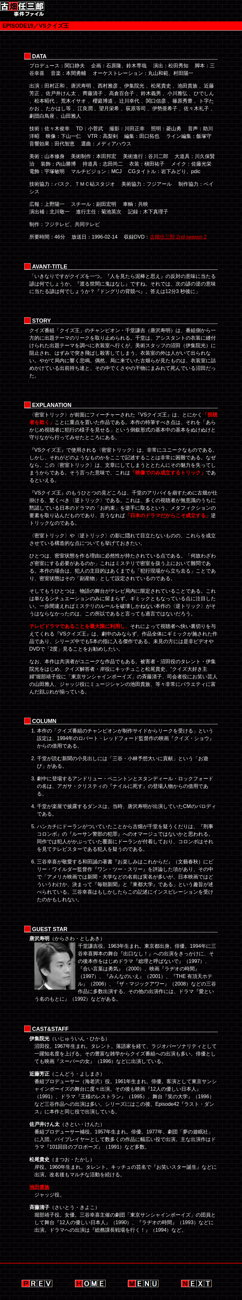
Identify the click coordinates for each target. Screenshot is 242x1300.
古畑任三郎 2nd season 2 (178, 237)
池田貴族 (39, 1187)
